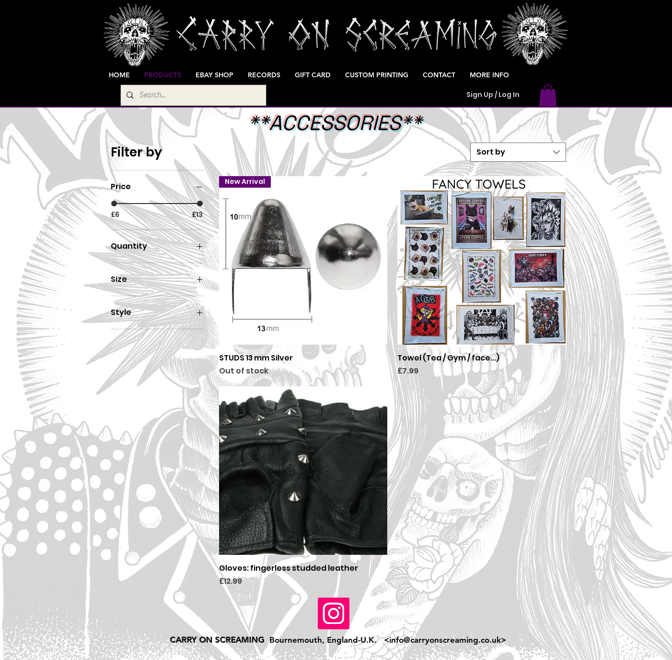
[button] (548, 95)
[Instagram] (333, 613)
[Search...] (192, 95)
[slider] (114, 203)
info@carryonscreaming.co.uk (445, 640)
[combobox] (518, 152)
